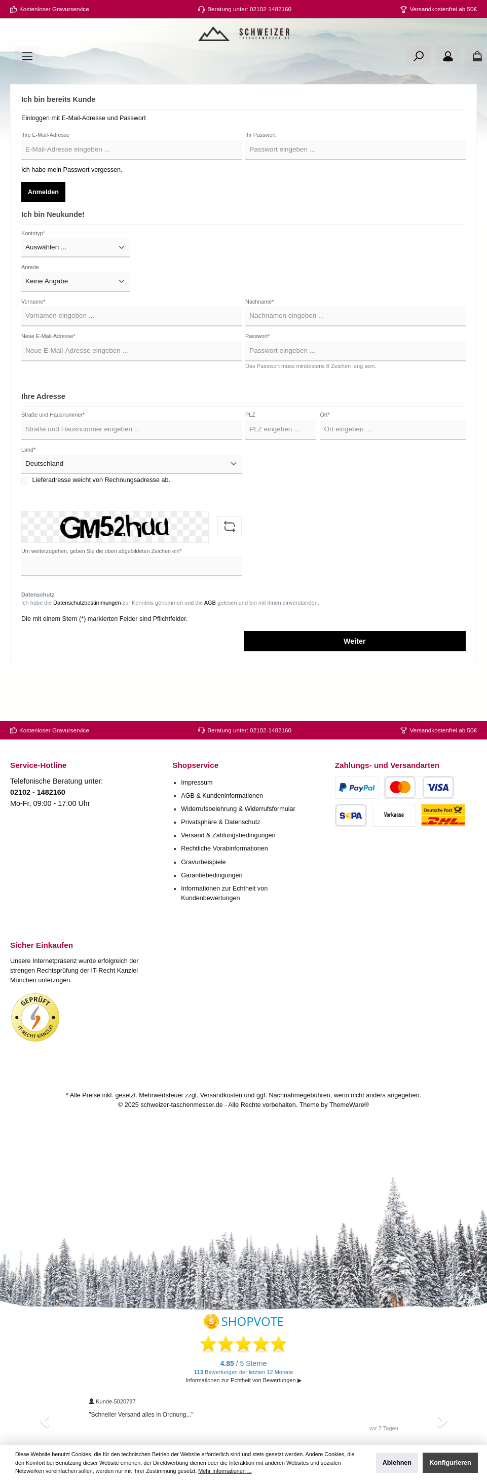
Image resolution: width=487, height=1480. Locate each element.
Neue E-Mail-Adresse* (48, 374)
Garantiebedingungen (211, 875)
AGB (210, 641)
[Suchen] (418, 94)
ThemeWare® (349, 1104)
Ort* (324, 453)
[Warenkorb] (474, 94)
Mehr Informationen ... (224, 1471)
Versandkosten (221, 1095)
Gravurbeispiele (203, 862)
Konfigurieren (450, 1462)
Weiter (355, 679)
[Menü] (27, 94)
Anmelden (43, 229)
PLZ (250, 453)
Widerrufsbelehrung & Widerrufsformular (238, 809)
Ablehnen (397, 1462)
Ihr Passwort (260, 172)
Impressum (196, 782)
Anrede (30, 305)
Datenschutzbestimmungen (87, 641)
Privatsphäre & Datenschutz (220, 822)
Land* (28, 487)
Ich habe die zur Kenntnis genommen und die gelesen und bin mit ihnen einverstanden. (170, 641)
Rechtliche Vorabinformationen (224, 849)
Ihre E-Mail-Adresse (45, 172)
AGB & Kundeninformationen (222, 795)
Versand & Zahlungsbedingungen (228, 835)
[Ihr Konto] (448, 94)
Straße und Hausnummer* (53, 453)
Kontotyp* (33, 271)
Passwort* (257, 374)
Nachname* (259, 339)
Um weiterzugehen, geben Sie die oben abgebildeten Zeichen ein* (101, 588)
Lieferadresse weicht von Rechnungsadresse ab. (101, 518)
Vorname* (33, 339)
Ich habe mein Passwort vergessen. (72, 207)
